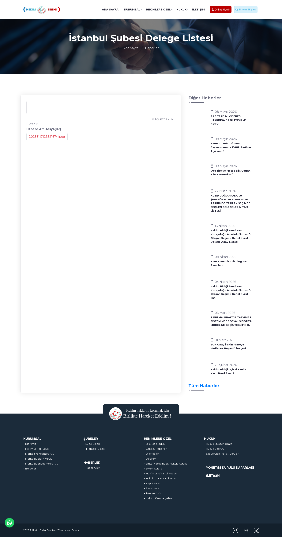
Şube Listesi (92, 443)
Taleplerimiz (153, 493)
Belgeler (30, 468)
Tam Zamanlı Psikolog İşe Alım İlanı (228, 263)
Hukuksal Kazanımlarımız (161, 478)
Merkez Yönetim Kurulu (39, 453)
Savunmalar (153, 488)
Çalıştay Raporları (156, 448)
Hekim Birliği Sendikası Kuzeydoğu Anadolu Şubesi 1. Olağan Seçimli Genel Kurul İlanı (231, 292)
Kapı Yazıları (153, 483)
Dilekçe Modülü (155, 443)
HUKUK (181, 9)
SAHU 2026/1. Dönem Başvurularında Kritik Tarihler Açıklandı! (231, 147)
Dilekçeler (152, 453)
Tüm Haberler (203, 385)
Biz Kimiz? (31, 443)
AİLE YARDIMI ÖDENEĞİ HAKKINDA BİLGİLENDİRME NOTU (228, 120)
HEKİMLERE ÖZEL (158, 9)
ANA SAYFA (110, 9)
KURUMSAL (132, 9)
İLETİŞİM (198, 9)
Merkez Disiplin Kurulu (38, 458)
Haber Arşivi (92, 467)
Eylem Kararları (155, 468)
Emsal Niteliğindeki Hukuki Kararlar (167, 463)
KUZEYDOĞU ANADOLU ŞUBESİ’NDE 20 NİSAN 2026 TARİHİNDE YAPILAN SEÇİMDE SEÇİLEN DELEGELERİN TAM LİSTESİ (230, 203)
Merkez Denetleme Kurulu (41, 463)
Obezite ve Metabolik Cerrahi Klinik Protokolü (231, 172)
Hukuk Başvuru (215, 448)
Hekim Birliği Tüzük (37, 448)
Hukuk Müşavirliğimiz (219, 443)
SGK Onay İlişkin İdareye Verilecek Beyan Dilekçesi (228, 346)
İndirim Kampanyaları (159, 498)
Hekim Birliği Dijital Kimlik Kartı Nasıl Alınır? (228, 371)
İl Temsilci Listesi (95, 448)
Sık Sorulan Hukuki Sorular (222, 453)
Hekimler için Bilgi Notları (161, 473)
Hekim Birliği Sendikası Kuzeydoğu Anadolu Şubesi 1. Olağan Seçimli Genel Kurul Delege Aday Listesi (231, 236)
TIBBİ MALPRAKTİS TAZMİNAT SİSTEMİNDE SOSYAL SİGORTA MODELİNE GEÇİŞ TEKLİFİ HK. (231, 321)
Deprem (151, 458)
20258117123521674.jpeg (47, 136)
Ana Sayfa (130, 48)
